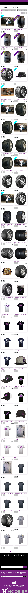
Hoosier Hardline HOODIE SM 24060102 (19, 171)
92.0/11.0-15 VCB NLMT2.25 (5, 47)
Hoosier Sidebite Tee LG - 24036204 (7, 493)
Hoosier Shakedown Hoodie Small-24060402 (20, 439)
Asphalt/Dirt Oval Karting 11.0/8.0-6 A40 (20, 243)
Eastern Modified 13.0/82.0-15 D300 (7, 297)
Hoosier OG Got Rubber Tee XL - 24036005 (20, 457)
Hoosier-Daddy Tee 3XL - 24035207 (7, 546)
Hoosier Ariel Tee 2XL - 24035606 (20, 314)
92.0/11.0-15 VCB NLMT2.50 (18, 29)
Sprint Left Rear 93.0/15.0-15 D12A (20, 153)
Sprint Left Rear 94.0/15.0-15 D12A (6, 153)
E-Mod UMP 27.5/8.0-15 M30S (6, 188)
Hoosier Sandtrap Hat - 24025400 (6, 279)
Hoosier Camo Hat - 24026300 (6, 99)
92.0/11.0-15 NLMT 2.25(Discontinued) (20, 99)
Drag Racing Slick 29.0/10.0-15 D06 (7, 242)
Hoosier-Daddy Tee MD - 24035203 (20, 546)
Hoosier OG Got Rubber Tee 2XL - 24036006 (6, 439)
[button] (1, 32)
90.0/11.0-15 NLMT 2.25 (4, 82)
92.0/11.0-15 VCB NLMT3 (5, 64)
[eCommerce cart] (25, 1)
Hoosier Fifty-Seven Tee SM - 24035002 (19, 350)
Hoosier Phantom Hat (18, 82)
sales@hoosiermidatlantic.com (18, 586)
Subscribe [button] (25, 566)
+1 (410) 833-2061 (8, 586)
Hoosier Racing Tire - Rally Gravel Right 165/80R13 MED (6, 225)
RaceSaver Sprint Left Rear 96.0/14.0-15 (20, 117)
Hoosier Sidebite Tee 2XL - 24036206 (20, 475)
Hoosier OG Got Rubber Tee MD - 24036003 (6, 457)
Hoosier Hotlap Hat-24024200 (19, 421)
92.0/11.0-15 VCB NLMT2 (18, 47)
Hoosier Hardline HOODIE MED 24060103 (6, 207)
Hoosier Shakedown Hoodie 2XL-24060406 (6, 475)
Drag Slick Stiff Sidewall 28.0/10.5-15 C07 (20, 279)
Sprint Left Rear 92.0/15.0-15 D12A (6, 135)
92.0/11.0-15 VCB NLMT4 (18, 64)
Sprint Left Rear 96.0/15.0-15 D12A (6, 170)
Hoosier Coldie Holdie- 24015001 (20, 297)
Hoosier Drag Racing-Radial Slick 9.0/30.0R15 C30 (6, 528)
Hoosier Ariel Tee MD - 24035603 (6, 332)
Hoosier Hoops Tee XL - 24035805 (6, 421)
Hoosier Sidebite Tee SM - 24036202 (7, 510)
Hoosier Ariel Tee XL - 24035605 (20, 332)
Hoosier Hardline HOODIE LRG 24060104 (6, 30)
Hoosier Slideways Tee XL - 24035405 (5, 315)
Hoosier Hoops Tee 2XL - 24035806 (20, 386)
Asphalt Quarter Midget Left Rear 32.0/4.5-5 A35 (20, 261)
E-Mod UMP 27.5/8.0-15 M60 (19, 206)
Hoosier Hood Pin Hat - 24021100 (6, 386)
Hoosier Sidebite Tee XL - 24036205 (20, 510)
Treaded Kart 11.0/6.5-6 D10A (5, 260)
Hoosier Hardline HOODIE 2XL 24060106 (19, 135)
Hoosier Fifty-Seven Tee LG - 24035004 (6, 350)
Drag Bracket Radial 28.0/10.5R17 (20, 224)
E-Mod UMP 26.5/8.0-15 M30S (19, 188)
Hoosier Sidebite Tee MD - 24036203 (20, 493)
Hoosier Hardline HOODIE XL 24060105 (6, 117)
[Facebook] (13, 583)
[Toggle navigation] (26, 1)
